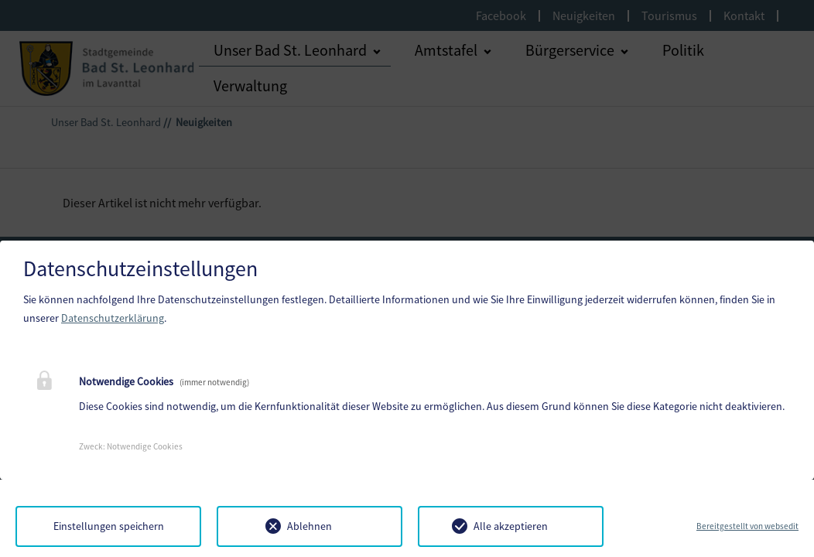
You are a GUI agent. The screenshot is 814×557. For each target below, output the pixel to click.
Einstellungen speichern (108, 526)
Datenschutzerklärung (112, 318)
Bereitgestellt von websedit (747, 526)
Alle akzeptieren (511, 526)
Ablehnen (309, 526)
